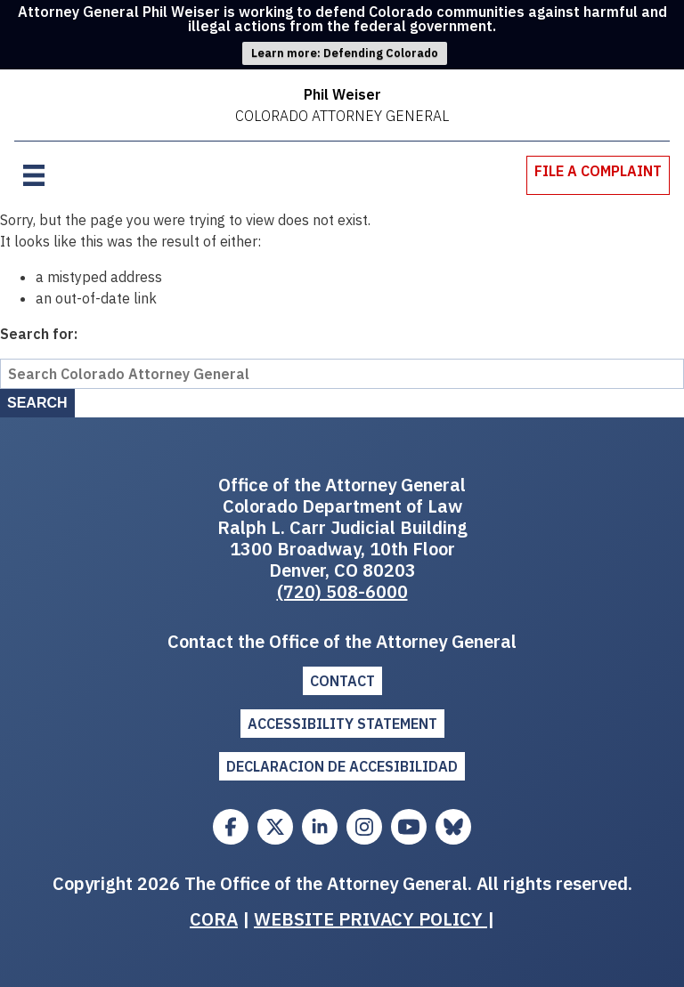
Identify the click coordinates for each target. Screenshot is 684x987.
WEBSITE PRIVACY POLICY (370, 919)
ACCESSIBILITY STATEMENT (342, 723)
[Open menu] (33, 175)
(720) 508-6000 (342, 591)
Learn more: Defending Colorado (344, 53)
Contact (342, 681)
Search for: (38, 334)
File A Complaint (598, 171)
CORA (214, 919)
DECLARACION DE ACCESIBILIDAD (342, 766)
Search (37, 402)
